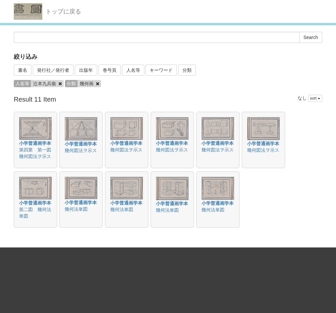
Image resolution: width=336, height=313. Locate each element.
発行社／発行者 (53, 70)
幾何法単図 (76, 209)
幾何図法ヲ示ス (81, 150)
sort (315, 98)
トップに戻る (63, 11)
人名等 (133, 70)
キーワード (161, 70)
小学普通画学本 (35, 143)
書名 (22, 70)
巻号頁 (109, 70)
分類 (187, 70)
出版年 (86, 70)
